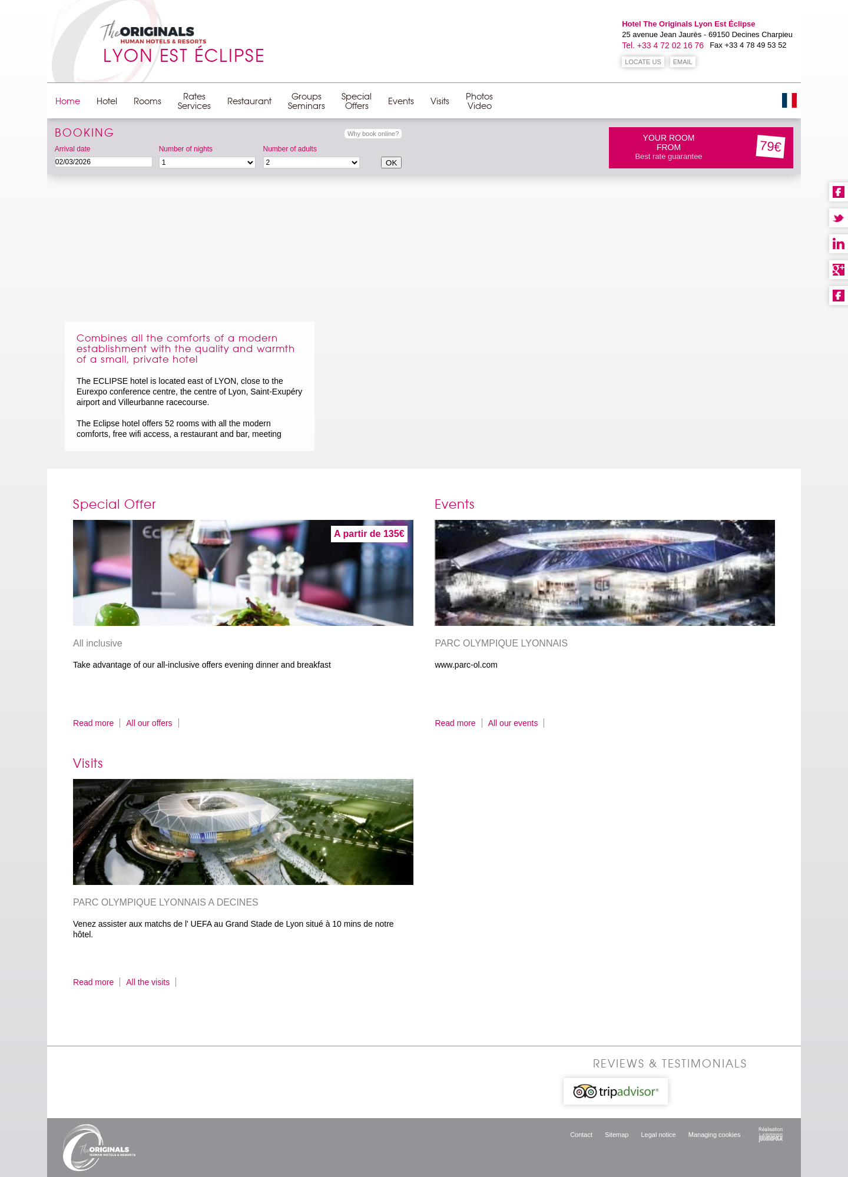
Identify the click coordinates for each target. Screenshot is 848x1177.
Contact (581, 1134)
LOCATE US (643, 61)
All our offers (149, 723)
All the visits (148, 982)
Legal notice (658, 1134)
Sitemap (616, 1134)
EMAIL (683, 61)
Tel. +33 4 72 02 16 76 (663, 45)
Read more (93, 723)
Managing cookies (714, 1134)
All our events (513, 723)
